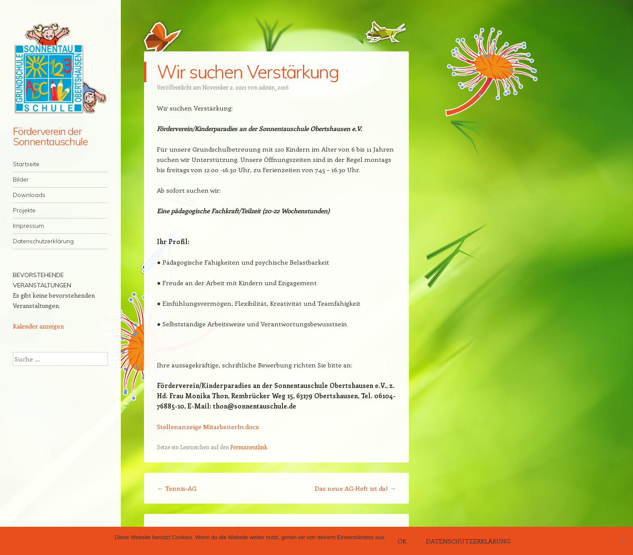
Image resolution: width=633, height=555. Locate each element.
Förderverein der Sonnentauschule (50, 136)
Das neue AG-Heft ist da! (355, 488)
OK (402, 541)
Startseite (26, 164)
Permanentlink (248, 447)
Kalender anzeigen (38, 326)
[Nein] (622, 541)
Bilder (21, 179)
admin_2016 (274, 87)
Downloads (29, 195)
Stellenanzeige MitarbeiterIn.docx (208, 426)
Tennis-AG (176, 488)
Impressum (28, 226)
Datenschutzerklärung (43, 241)
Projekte (24, 210)
